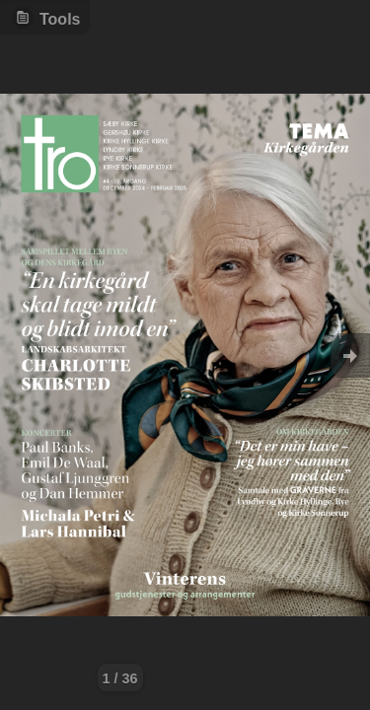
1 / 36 (120, 678)
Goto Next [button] (350, 355)
